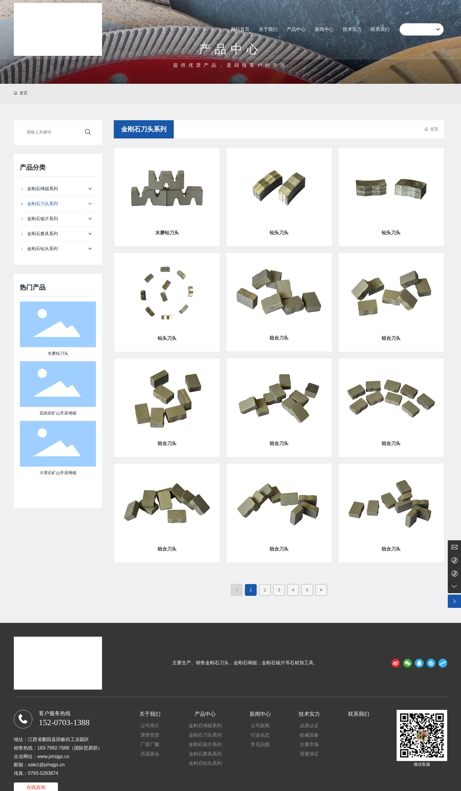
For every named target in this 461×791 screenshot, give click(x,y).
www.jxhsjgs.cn (53, 756)
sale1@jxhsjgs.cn (46, 764)
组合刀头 (279, 337)
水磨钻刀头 (167, 232)
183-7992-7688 (53, 747)
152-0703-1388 (64, 722)
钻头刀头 (279, 232)
